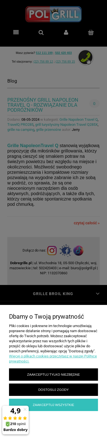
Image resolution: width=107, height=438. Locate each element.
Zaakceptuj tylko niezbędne (53, 374)
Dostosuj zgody (53, 389)
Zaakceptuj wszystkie (53, 405)
